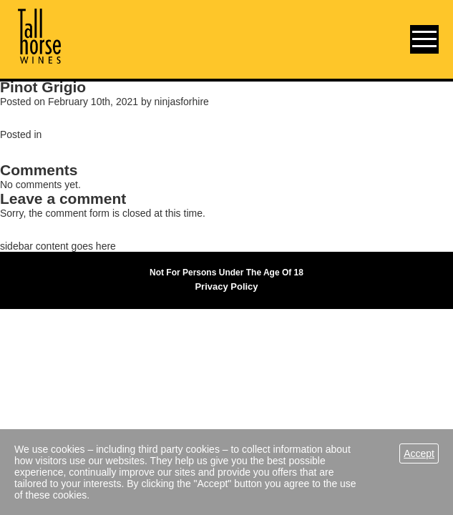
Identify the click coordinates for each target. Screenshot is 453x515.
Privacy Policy (226, 286)
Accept (419, 453)
